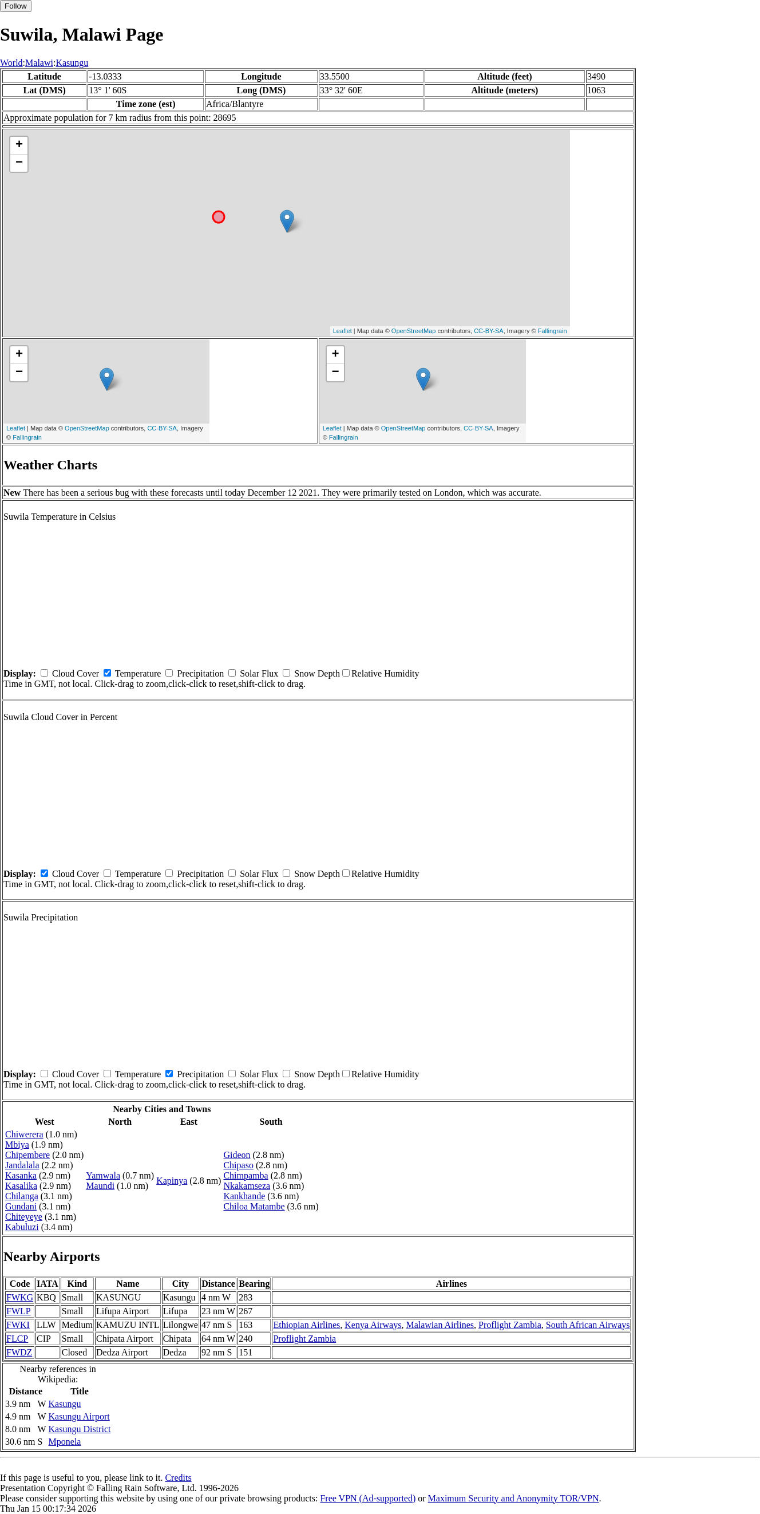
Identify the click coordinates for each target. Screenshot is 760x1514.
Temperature (138, 673)
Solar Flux (259, 673)
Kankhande (244, 1196)
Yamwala (103, 1175)
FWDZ (19, 1352)
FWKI (18, 1325)
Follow (16, 6)
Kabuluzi (22, 1227)
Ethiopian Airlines (306, 1325)
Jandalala (22, 1165)
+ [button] (19, 145)
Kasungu (72, 63)
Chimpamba (245, 1175)
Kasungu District (80, 1429)
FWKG (19, 1297)
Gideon (236, 1155)
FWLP (18, 1311)
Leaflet (342, 330)
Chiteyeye (23, 1217)
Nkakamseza (246, 1186)
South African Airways (588, 1325)
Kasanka (21, 1175)
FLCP (17, 1338)
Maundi (100, 1186)
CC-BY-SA (489, 330)
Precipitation (200, 673)
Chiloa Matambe (253, 1206)
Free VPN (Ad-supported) (367, 1498)
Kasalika (21, 1186)
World (11, 63)
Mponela (65, 1441)
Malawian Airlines (440, 1325)
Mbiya (17, 1144)
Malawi (39, 63)
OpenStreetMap (413, 330)
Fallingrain (552, 330)
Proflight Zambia (509, 1325)
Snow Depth (317, 673)
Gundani (21, 1206)
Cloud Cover (75, 673)
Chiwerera (24, 1134)
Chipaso (238, 1165)
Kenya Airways (373, 1325)
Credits (178, 1478)
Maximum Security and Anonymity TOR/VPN (513, 1498)
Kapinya (171, 1180)
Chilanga (21, 1196)
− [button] (19, 163)
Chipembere (27, 1155)
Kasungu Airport (79, 1416)
